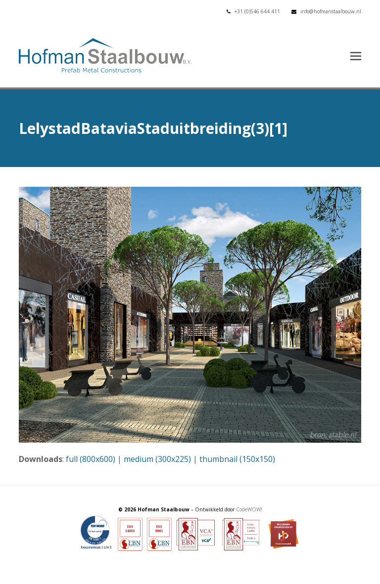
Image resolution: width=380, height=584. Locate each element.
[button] (355, 55)
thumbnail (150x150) (237, 459)
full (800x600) (90, 459)
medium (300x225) (157, 459)
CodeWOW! (249, 509)
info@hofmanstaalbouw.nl (330, 11)
